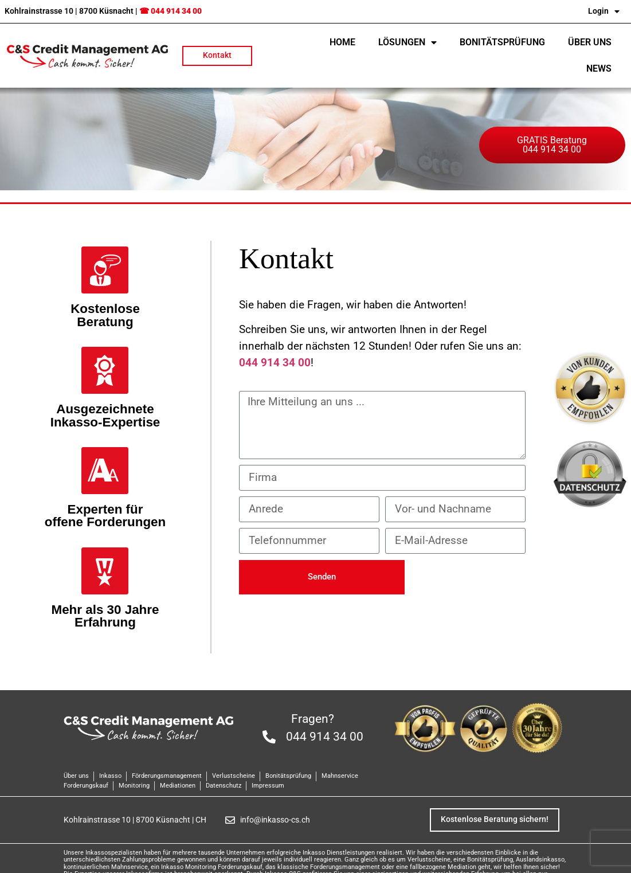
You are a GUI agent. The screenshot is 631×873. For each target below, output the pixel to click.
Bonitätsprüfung (502, 42)
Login (604, 11)
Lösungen (407, 42)
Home (342, 42)
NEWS (599, 68)
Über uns (590, 42)
